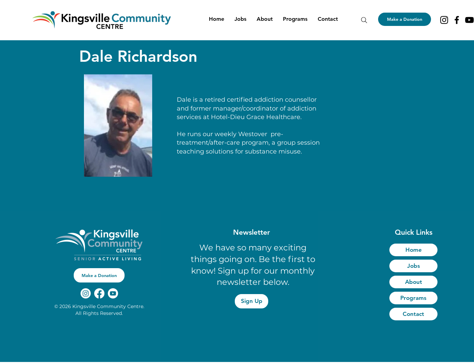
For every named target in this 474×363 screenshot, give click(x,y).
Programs (413, 297)
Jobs (413, 265)
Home (413, 249)
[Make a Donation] (404, 19)
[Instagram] (444, 20)
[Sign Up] (251, 301)
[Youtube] (113, 293)
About (413, 281)
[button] (265, 19)
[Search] (364, 20)
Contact (413, 313)
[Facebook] (456, 20)
